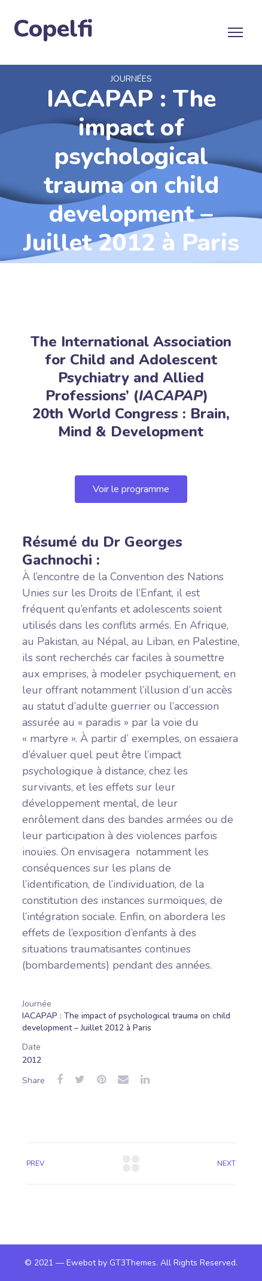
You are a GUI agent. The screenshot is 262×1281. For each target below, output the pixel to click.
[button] (131, 489)
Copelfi (53, 29)
